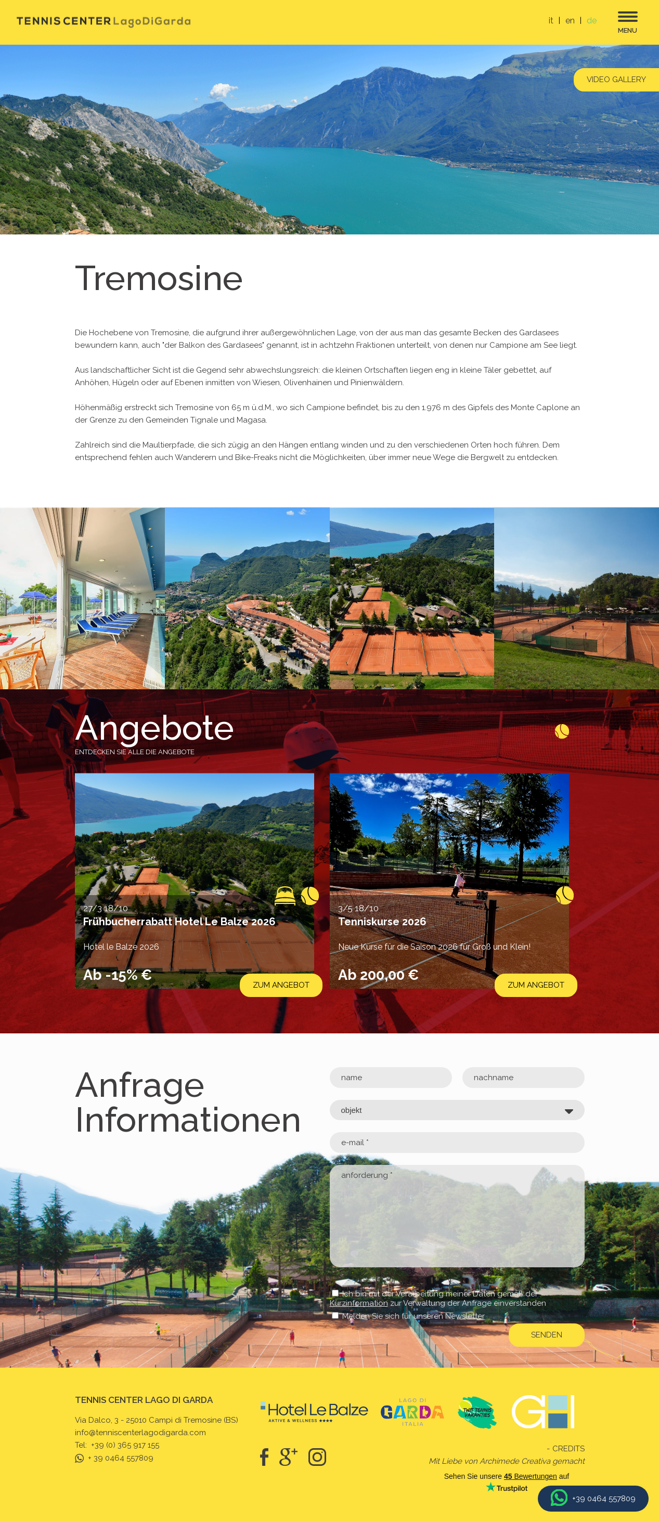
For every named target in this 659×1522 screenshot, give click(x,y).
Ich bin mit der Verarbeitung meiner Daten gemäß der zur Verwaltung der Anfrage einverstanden (438, 1298)
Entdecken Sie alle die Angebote (135, 752)
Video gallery (616, 79)
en (570, 20)
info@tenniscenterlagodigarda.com (140, 1432)
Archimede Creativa (515, 1461)
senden (546, 1335)
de (592, 20)
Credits (568, 1448)
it (551, 20)
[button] (8, 1033)
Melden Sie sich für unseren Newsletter (413, 1316)
